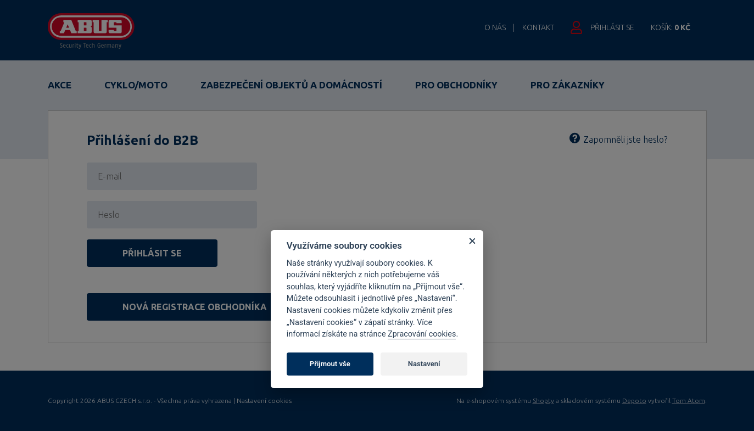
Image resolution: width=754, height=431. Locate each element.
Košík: (670, 27)
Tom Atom (688, 400)
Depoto (634, 400)
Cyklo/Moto (135, 85)
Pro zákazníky (567, 85)
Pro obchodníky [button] (456, 85)
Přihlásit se (612, 27)
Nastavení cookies (264, 401)
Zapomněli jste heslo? (625, 139)
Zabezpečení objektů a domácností (291, 85)
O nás (495, 27)
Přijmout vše (330, 364)
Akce (59, 85)
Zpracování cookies (422, 334)
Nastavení (424, 364)
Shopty (543, 400)
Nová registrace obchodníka (194, 307)
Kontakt (538, 27)
